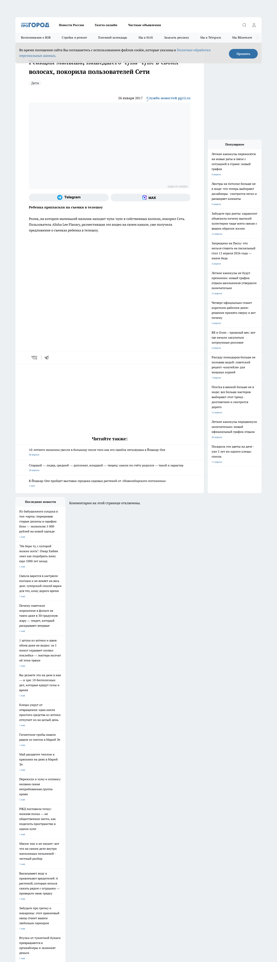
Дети (35, 83)
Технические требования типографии (84, 832)
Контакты (69, 837)
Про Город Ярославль (93, 804)
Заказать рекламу (176, 37)
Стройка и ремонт (74, 37)
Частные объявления (144, 25)
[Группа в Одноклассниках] (193, 811)
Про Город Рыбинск (92, 809)
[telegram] (48, 357)
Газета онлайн (106, 25)
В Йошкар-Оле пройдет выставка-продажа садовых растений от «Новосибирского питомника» (109, 483)
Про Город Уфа (122, 809)
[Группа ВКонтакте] (184, 811)
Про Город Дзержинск (27, 818)
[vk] (34, 357)
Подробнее (117, 900)
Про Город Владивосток (61, 818)
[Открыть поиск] (244, 25)
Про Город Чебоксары (27, 804)
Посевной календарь (112, 37)
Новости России (71, 25)
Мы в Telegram (210, 37)
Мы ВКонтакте (242, 37)
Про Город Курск (57, 809)
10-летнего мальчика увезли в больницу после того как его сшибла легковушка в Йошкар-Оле (109, 452)
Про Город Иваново (158, 804)
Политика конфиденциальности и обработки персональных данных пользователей (60, 906)
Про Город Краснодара (93, 818)
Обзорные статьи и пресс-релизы (131, 832)
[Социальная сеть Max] (150, 197)
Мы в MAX (145, 37)
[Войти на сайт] (254, 25)
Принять (243, 54)
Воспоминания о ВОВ (36, 37)
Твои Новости (22, 809)
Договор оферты (24, 832)
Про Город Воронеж (125, 804)
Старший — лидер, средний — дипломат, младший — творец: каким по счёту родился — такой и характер (109, 468)
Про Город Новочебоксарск (63, 804)
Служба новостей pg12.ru (168, 98)
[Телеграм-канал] (69, 197)
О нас (18, 837)
